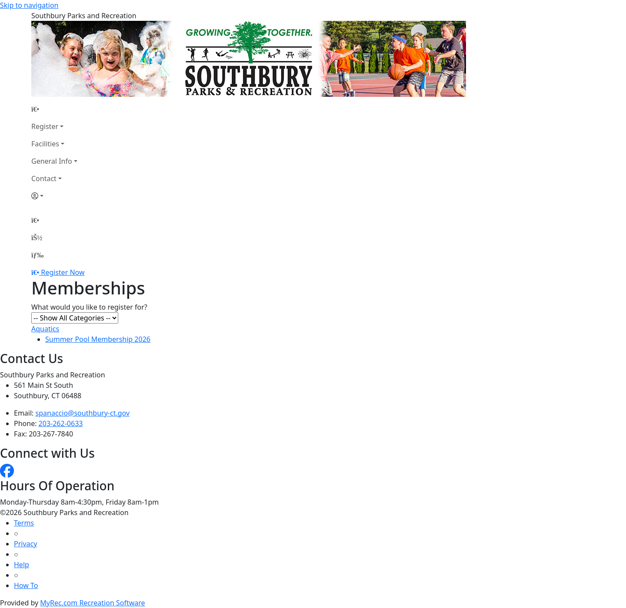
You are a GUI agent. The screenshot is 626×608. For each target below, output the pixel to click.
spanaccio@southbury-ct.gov (83, 413)
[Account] (54, 196)
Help (21, 564)
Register (44, 126)
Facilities (45, 144)
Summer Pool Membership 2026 (97, 339)
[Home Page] (54, 109)
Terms (24, 523)
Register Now (62, 272)
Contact (44, 178)
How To (26, 585)
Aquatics (45, 329)
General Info (51, 161)
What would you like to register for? (89, 307)
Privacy (25, 544)
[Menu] (37, 255)
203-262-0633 (61, 423)
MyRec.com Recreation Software (92, 603)
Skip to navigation (29, 5)
